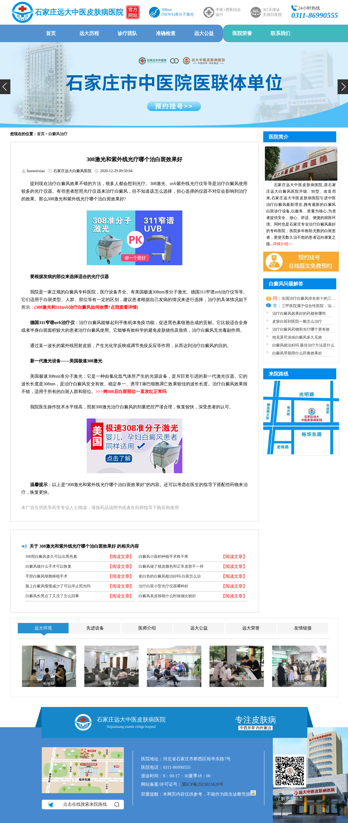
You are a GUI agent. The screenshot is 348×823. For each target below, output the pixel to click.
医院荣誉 (242, 33)
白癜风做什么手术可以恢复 (48, 566)
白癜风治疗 (58, 134)
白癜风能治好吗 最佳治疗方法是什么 (303, 345)
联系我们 (280, 33)
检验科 (49, 683)
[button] (5, 86)
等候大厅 (174, 683)
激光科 (299, 683)
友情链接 (303, 628)
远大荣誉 (251, 628)
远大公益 (204, 33)
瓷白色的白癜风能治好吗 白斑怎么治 (170, 576)
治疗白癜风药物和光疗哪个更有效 (301, 329)
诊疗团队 (127, 33)
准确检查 (166, 33)
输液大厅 (111, 683)
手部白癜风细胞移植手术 (46, 576)
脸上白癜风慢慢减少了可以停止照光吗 (57, 586)
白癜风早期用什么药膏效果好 (297, 353)
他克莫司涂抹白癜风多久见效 (297, 337)
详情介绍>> (283, 244)
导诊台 (236, 683)
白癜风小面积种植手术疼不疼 (163, 556)
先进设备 (95, 628)
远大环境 (43, 628)
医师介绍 (147, 628)
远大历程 (89, 33)
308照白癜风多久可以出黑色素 (51, 556)
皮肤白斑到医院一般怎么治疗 (297, 321)
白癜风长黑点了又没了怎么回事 (52, 596)
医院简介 (278, 137)
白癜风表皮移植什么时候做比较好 (167, 596)
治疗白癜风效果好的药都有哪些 (299, 313)
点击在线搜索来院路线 (83, 804)
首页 (51, 33)
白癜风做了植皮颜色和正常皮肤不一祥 (171, 566)
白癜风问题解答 (286, 284)
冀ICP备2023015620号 (203, 784)
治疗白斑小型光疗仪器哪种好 (163, 586)
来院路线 (278, 374)
